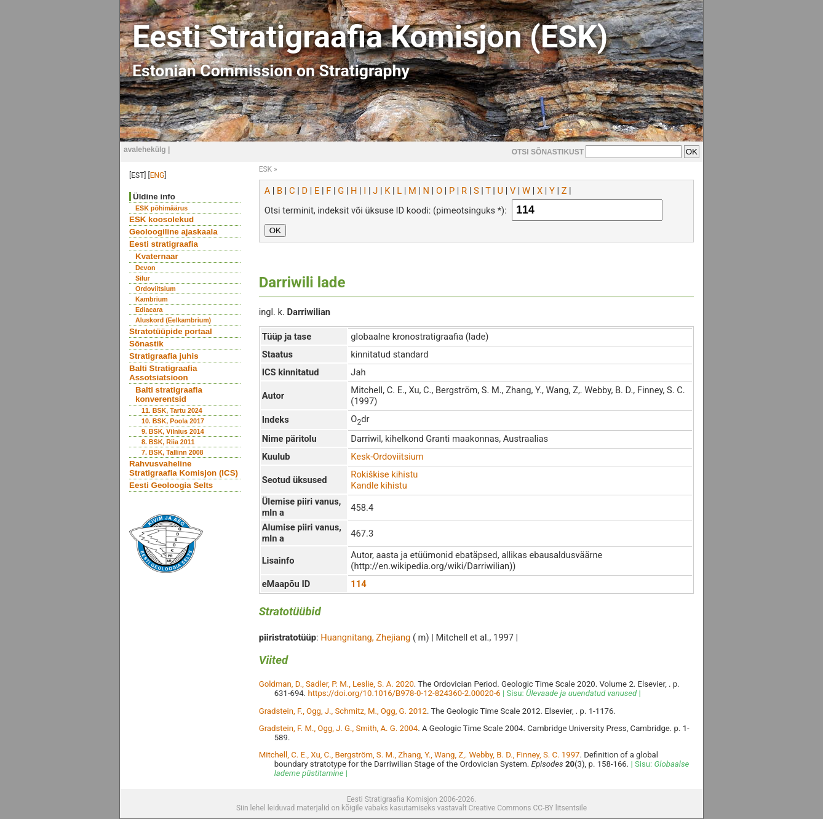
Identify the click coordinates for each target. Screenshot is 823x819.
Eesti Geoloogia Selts (171, 485)
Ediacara (148, 309)
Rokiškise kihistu (384, 474)
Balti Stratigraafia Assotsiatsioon (163, 373)
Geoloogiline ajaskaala (173, 231)
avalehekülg (145, 149)
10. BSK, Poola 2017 (172, 421)
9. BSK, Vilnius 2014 (172, 431)
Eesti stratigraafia (163, 244)
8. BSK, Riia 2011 (167, 441)
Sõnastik (146, 343)
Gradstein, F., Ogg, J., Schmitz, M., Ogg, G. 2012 (343, 711)
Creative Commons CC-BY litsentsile (528, 808)
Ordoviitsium (155, 288)
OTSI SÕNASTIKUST (548, 152)
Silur (142, 278)
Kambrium (151, 299)
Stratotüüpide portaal (170, 331)
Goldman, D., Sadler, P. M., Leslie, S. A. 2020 (336, 684)
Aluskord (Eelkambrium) (173, 320)
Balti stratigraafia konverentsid (168, 394)
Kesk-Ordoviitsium (387, 456)
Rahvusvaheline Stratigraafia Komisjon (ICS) (183, 468)
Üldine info (154, 196)
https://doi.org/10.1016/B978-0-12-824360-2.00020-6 (404, 693)
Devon (145, 267)
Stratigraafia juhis (164, 356)
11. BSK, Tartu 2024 (171, 410)
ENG (157, 175)
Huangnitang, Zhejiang (365, 637)
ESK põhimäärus (161, 208)
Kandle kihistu (379, 485)
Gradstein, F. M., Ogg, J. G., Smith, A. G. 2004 (338, 728)
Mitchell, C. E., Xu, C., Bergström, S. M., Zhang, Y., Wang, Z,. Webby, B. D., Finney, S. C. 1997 (419, 754)
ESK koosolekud (161, 219)
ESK (265, 169)
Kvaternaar (156, 256)
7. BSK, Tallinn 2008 (172, 452)
